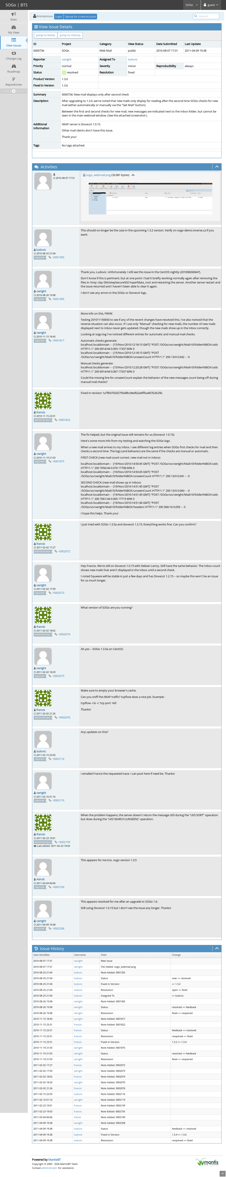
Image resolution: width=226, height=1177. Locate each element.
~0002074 (64, 634)
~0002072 (64, 551)
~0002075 (58, 676)
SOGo (192, 5)
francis (40, 412)
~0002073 (58, 593)
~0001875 (58, 461)
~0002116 (58, 759)
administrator (49, 1168)
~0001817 (58, 340)
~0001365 (58, 299)
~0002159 (64, 842)
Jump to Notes (45, 35)
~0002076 (64, 717)
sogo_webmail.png (98, 175)
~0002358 (58, 928)
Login (58, 16)
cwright (67, 59)
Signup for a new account (80, 16)
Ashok (40, 879)
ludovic (132, 59)
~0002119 (58, 800)
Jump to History (70, 35)
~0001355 (58, 257)
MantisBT (54, 1160)
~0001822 (64, 420)
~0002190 (58, 887)
